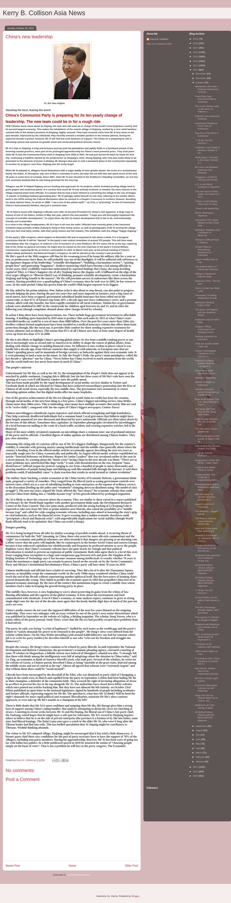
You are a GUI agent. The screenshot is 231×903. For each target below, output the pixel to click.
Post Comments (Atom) (78, 874)
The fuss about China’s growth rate (206, 430)
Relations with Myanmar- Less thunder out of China (207, 627)
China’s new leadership (206, 208)
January (200, 761)
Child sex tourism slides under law (207, 345)
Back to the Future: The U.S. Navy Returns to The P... (207, 402)
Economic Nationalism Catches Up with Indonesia (206, 688)
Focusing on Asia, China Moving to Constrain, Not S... (207, 661)
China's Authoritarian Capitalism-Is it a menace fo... (205, 354)
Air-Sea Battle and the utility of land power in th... (207, 600)
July (198, 734)
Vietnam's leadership (205, 377)
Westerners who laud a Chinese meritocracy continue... (206, 89)
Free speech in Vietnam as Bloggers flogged (207, 618)
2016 (196, 52)
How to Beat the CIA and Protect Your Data (207, 447)
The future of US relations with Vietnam (207, 645)
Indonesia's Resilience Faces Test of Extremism (206, 126)
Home (72, 865)
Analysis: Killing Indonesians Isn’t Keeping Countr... (205, 329)
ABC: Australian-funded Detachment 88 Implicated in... (207, 637)
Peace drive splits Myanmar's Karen (205, 372)
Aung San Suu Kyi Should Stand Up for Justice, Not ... (206, 698)
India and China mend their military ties (206, 530)
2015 (196, 56)
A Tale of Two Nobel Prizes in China (205, 469)
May (198, 743)
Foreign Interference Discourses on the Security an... (205, 548)
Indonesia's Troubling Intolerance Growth (206, 296)
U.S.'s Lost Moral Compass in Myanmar (207, 185)
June (198, 739)
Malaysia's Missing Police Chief (204, 304)
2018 (196, 43)
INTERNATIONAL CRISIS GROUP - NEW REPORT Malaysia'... (205, 716)
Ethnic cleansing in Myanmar (204, 214)
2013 (196, 65)
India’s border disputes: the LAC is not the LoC (206, 422)
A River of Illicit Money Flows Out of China (206, 202)
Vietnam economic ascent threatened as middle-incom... (207, 392)
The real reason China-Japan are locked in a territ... (207, 194)
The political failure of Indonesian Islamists (206, 268)
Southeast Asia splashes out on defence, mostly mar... (207, 558)
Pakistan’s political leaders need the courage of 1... (205, 363)
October (200, 82)
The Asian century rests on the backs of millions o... (207, 109)
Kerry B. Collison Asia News (44, 13)
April (198, 748)
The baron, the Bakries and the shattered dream (206, 312)
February (200, 757)
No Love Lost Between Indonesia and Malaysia (206, 170)
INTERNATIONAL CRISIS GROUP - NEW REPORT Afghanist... (205, 581)
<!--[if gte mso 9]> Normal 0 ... (204, 141)
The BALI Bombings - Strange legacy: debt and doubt (206, 610)
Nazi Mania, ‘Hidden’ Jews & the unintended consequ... (207, 671)
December (201, 73)
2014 (196, 61)
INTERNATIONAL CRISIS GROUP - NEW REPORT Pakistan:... (205, 569)
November (201, 78)
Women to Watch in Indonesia (205, 383)
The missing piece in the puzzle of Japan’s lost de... (207, 439)
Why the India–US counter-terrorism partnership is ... (205, 497)
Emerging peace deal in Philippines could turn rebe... (207, 487)
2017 (196, 47)
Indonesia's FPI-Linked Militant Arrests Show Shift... (207, 223)
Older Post (131, 865)
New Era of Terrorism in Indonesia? (207, 134)
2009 (196, 776)
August (199, 730)
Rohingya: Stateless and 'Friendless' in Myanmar (207, 233)
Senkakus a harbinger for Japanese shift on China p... (207, 538)
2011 (196, 767)
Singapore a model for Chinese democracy (206, 178)
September (201, 726)
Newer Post (13, 865)
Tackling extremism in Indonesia (206, 338)
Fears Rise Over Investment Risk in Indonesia (205, 99)
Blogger (135, 896)
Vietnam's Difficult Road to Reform (207, 241)
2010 (196, 771)
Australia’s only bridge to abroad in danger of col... (207, 150)
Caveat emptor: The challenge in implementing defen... (207, 477)
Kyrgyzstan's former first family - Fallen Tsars (207, 461)
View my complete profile (159, 43)
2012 (196, 70)
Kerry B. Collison (159, 39)
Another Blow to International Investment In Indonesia (203, 251)
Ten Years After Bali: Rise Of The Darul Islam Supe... (205, 412)
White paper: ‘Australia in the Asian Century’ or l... (206, 160)
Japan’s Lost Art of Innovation (204, 505)
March (199, 752)
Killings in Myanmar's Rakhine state (205, 275)
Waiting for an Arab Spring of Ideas (204, 706)
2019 (196, 39)
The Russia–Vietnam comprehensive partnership (205, 521)
